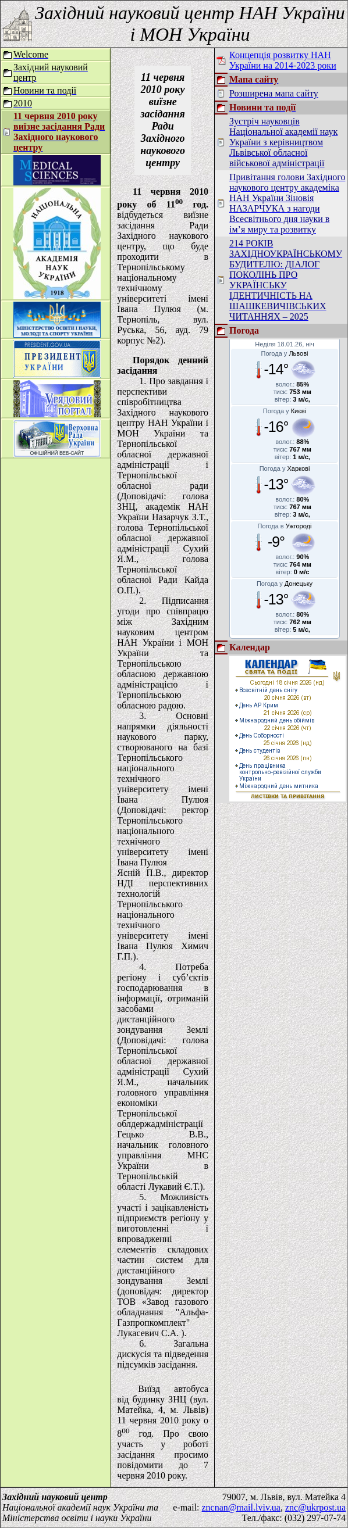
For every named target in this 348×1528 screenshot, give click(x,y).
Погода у (284, 353)
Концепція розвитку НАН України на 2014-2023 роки (282, 60)
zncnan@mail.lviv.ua (241, 1507)
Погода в (285, 526)
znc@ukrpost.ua (315, 1507)
